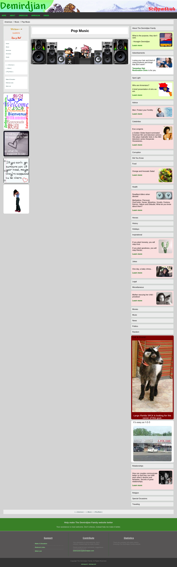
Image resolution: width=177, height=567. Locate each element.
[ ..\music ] (8, 68)
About (12, 16)
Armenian (35, 16)
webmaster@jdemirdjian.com (83, 551)
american (8, 22)
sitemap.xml (92, 564)
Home (4, 16)
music (17, 22)
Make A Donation (10, 79)
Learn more (137, 45)
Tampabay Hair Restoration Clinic (140, 69)
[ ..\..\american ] (10, 65)
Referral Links (9, 82)
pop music (26, 22)
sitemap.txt (84, 564)
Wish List (8, 86)
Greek (46, 16)
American (23, 16)
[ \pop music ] (9, 71)
